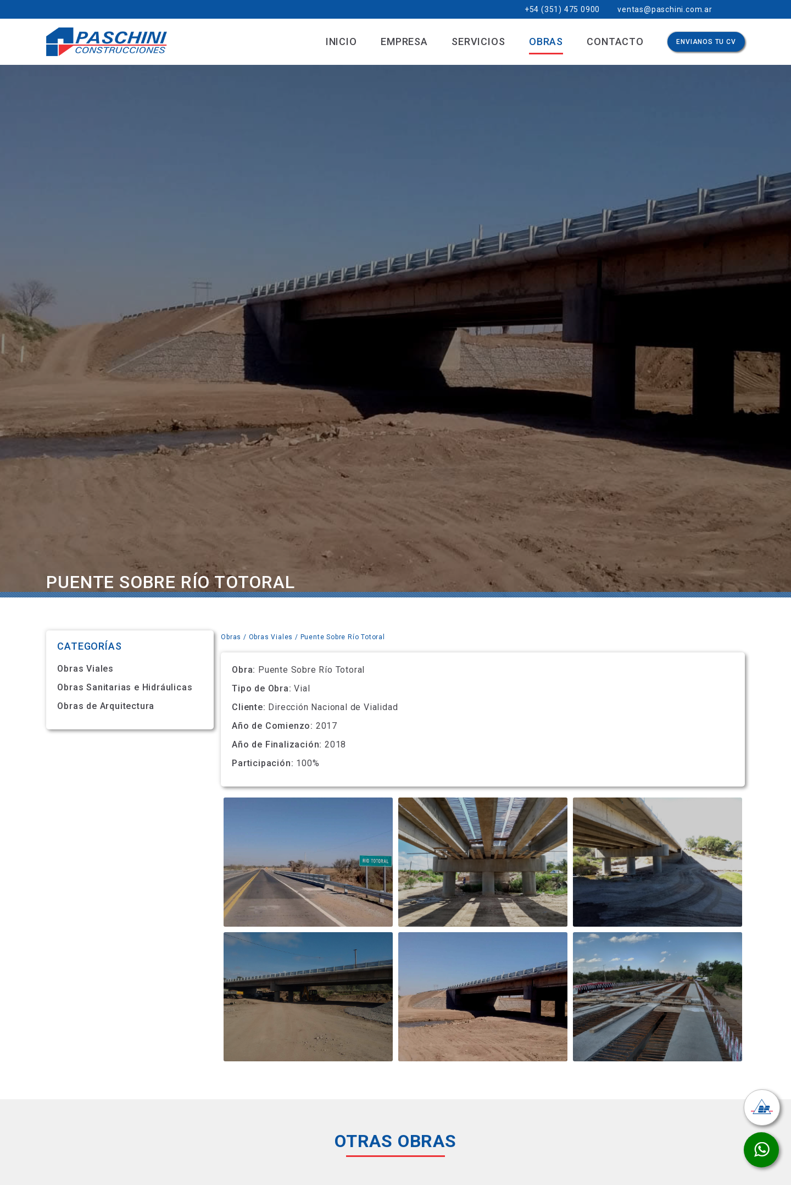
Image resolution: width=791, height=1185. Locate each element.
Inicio (341, 41)
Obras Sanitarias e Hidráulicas (124, 687)
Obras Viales (85, 668)
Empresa (404, 41)
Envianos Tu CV (706, 42)
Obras (546, 41)
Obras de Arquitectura (105, 706)
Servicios (478, 41)
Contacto (615, 41)
